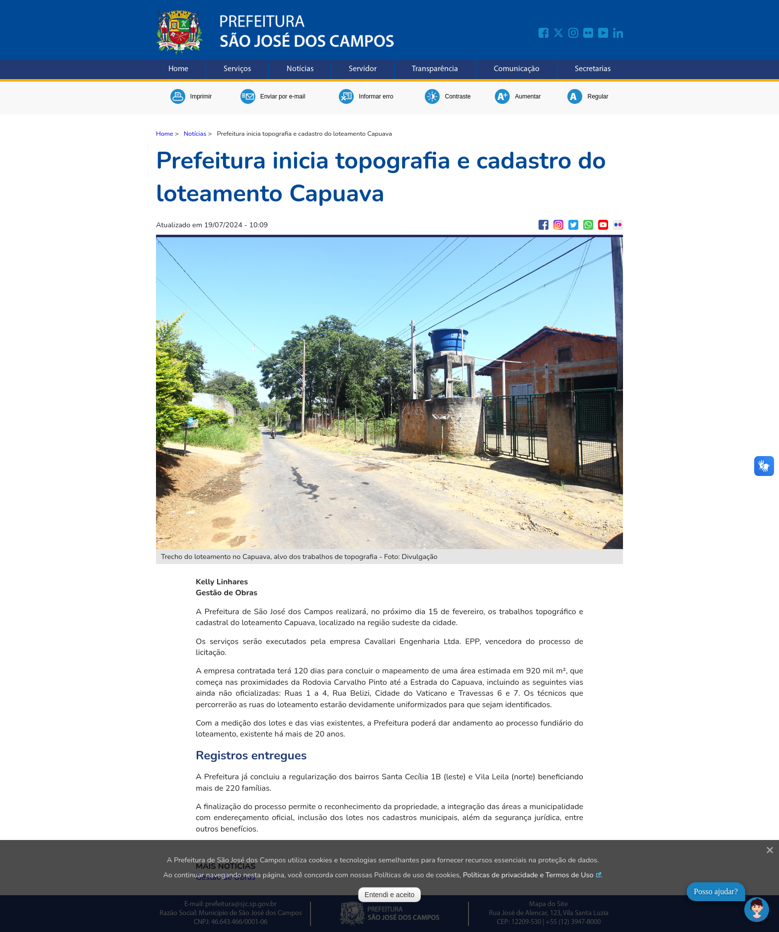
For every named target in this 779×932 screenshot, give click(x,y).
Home (178, 69)
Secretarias (593, 69)
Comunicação (517, 69)
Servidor (363, 69)
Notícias (300, 69)
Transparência (435, 69)
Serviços (237, 69)
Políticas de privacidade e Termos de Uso (528, 875)
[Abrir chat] (756, 909)
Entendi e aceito (389, 895)
